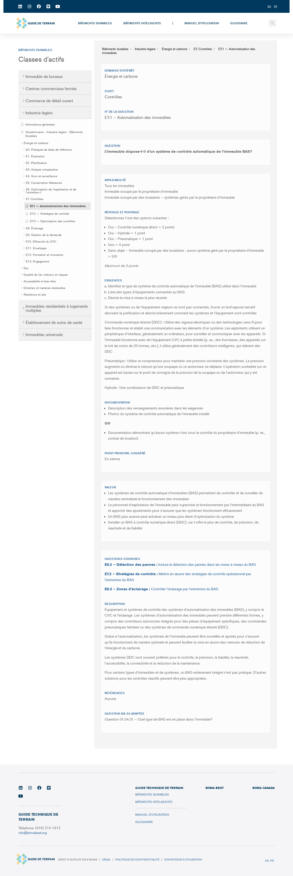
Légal (106, 859)
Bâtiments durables (95, 23)
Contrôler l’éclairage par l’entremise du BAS (161, 589)
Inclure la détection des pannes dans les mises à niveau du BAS (180, 564)
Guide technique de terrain (159, 788)
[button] (272, 23)
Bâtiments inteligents (142, 23)
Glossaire (238, 23)
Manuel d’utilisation (201, 23)
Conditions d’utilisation (183, 859)
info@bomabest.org (33, 832)
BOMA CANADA (263, 788)
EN (267, 860)
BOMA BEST (215, 788)
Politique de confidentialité (137, 859)
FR (272, 860)
